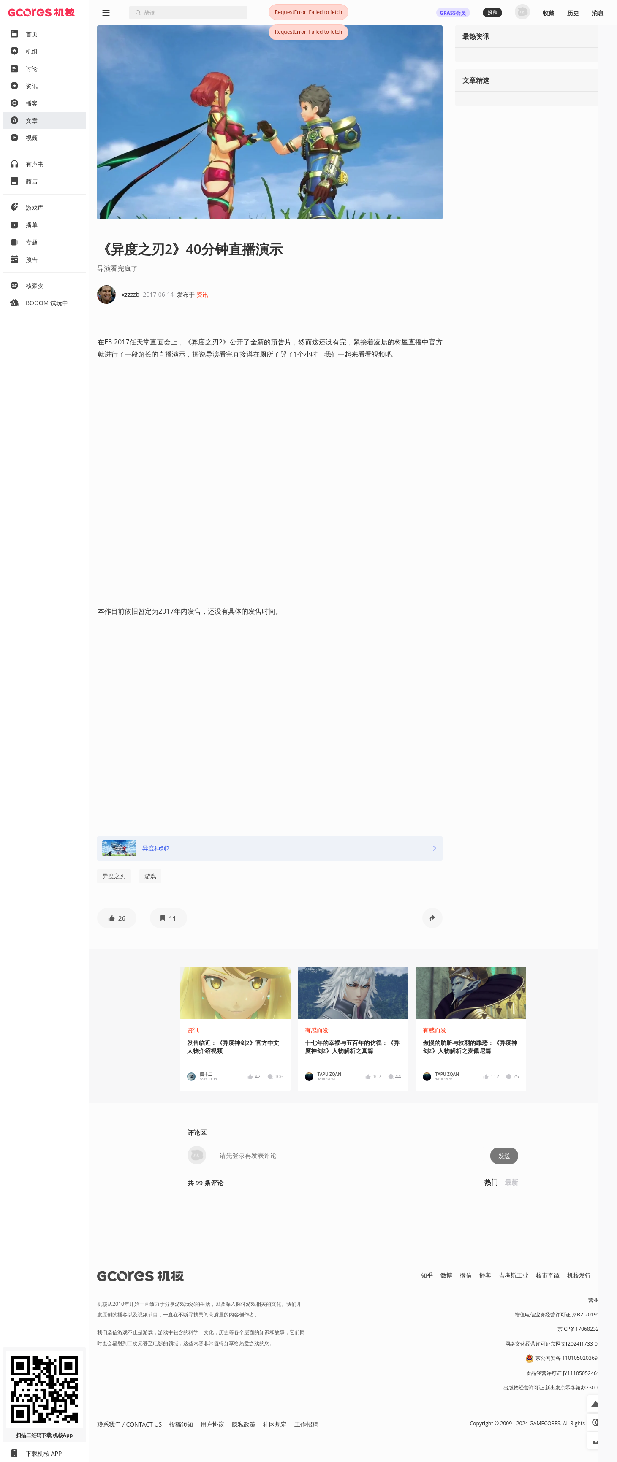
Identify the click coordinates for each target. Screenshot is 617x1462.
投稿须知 (181, 1424)
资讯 (202, 294)
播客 (485, 1275)
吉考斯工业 (513, 1275)
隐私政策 (243, 1424)
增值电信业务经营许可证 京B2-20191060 (562, 1314)
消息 (597, 13)
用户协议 (212, 1424)
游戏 (150, 876)
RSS (603, 1275)
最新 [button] (511, 1182)
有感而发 (317, 1030)
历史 (573, 13)
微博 (446, 1275)
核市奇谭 (548, 1275)
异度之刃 (114, 876)
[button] (116, 918)
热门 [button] (491, 1182)
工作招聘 (306, 1424)
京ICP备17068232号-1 (583, 1328)
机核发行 (579, 1275)
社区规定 (275, 1424)
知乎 (427, 1275)
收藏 (548, 13)
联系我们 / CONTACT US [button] (129, 1424)
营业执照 (598, 1300)
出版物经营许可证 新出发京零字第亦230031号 (556, 1387)
